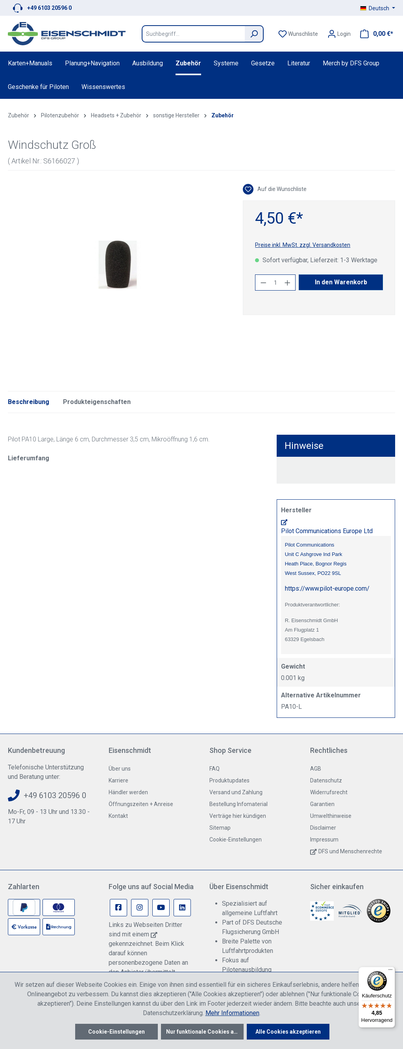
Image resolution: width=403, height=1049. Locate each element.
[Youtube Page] (161, 907)
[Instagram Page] (139, 907)
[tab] (28, 402)
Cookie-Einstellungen (235, 839)
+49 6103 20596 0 (49, 8)
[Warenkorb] (374, 33)
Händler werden (128, 792)
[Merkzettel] (298, 33)
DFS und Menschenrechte (350, 851)
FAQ (214, 768)
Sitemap (220, 828)
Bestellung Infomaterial (238, 804)
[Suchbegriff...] (193, 34)
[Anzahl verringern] (263, 282)
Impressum (324, 839)
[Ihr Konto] (339, 33)
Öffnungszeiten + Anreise (141, 804)
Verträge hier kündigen (237, 816)
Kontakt (118, 816)
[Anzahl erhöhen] (287, 282)
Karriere (118, 780)
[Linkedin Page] (182, 907)
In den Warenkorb (341, 282)
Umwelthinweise (330, 816)
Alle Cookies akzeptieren (288, 1032)
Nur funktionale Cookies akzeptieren (205, 1032)
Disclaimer (323, 828)
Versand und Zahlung (236, 792)
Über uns (120, 768)
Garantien (322, 804)
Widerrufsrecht (329, 792)
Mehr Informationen (232, 1013)
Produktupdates (229, 780)
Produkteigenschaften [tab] (97, 402)
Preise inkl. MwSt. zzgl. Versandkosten (302, 245)
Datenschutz (326, 780)
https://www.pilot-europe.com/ (327, 588)
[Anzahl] (275, 282)
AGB (315, 768)
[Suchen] (254, 34)
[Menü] (390, 971)
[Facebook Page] (118, 907)
